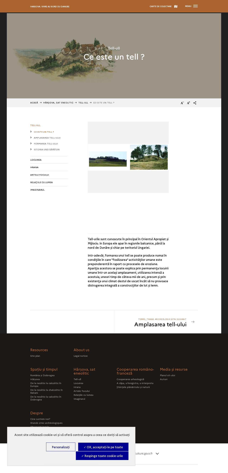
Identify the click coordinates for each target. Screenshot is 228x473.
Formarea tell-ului (46, 143)
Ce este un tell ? (44, 131)
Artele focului (39, 174)
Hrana (34, 167)
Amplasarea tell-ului (47, 137)
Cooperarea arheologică (130, 379)
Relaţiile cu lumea (41, 182)
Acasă (34, 102)
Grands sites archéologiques (46, 422)
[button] (195, 103)
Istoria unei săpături (47, 149)
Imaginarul (37, 189)
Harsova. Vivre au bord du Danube (49, 6)
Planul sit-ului (167, 375)
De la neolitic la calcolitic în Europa (45, 384)
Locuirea (36, 159)
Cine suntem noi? (40, 418)
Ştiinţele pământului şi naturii (133, 386)
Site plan (35, 355)
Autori (163, 379)
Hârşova (35, 379)
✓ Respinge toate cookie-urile (102, 456)
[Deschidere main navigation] (191, 6)
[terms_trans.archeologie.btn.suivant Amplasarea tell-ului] (152, 322)
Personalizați (61, 447)
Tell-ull (83, 102)
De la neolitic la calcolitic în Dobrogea (45, 398)
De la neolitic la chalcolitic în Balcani (46, 391)
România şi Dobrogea (42, 375)
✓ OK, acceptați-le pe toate (103, 447)
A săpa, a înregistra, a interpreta (135, 383)
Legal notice (81, 355)
